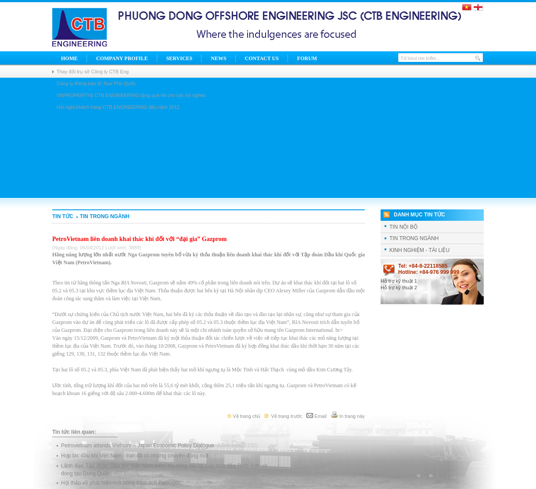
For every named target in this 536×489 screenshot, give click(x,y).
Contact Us (262, 58)
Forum (307, 58)
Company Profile (122, 58)
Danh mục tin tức (419, 215)
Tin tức (62, 216)
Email (316, 416)
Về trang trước (283, 416)
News (218, 58)
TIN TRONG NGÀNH (102, 216)
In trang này (348, 416)
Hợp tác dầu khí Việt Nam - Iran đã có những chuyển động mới (135, 456)
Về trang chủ (243, 416)
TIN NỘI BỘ (403, 227)
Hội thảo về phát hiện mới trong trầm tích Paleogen (121, 483)
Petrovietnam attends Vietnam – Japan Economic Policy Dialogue (138, 445)
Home (69, 58)
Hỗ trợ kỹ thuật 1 (399, 281)
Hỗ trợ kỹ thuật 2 (399, 287)
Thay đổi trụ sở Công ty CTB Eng (93, 71)
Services (179, 58)
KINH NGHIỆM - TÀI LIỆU (419, 250)
